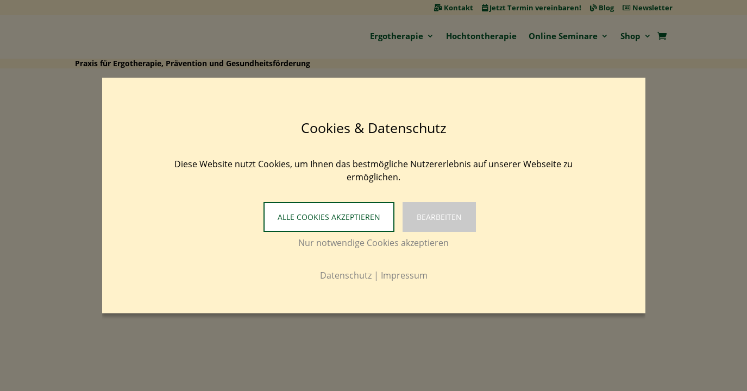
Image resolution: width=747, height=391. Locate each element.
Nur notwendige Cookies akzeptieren (373, 243)
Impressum (404, 275)
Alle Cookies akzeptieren (329, 217)
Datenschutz (346, 275)
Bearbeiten (439, 217)
